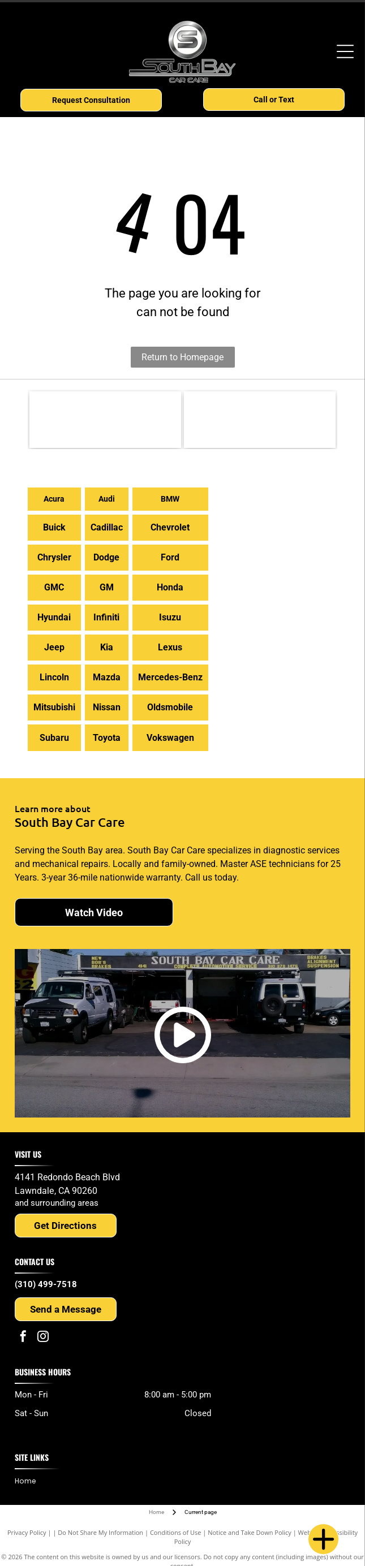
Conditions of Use (175, 1532)
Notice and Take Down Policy (249, 1532)
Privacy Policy (26, 1532)
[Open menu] (345, 51)
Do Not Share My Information (100, 1532)
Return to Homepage (182, 357)
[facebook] (23, 1338)
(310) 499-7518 (46, 1284)
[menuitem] (29, 1481)
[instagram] (43, 1338)
